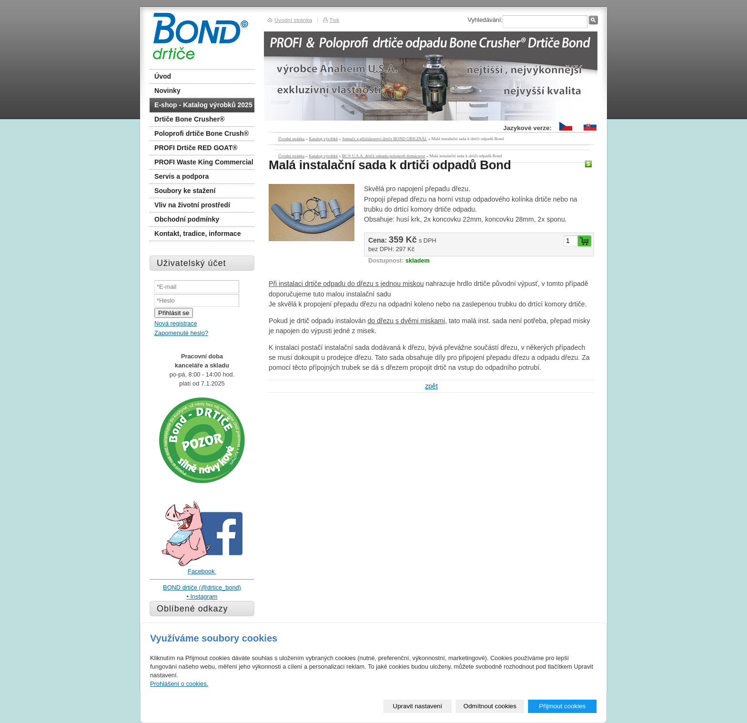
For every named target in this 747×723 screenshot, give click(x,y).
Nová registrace (175, 323)
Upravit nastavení (418, 706)
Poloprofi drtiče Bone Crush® (201, 133)
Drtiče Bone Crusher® (189, 119)
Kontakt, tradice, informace (197, 233)
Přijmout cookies (562, 706)
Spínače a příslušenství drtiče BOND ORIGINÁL (384, 138)
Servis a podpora (181, 176)
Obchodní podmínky (186, 219)
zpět (431, 386)
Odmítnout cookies (490, 706)
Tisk (334, 20)
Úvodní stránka (291, 138)
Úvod (162, 76)
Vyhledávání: (485, 19)
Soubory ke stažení (184, 190)
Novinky (167, 90)
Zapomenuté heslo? (181, 332)
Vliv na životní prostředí (192, 205)
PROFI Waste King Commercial (203, 162)
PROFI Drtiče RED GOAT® (195, 148)
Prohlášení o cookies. (179, 683)
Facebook (202, 571)
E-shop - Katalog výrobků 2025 (203, 105)
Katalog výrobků (323, 138)
